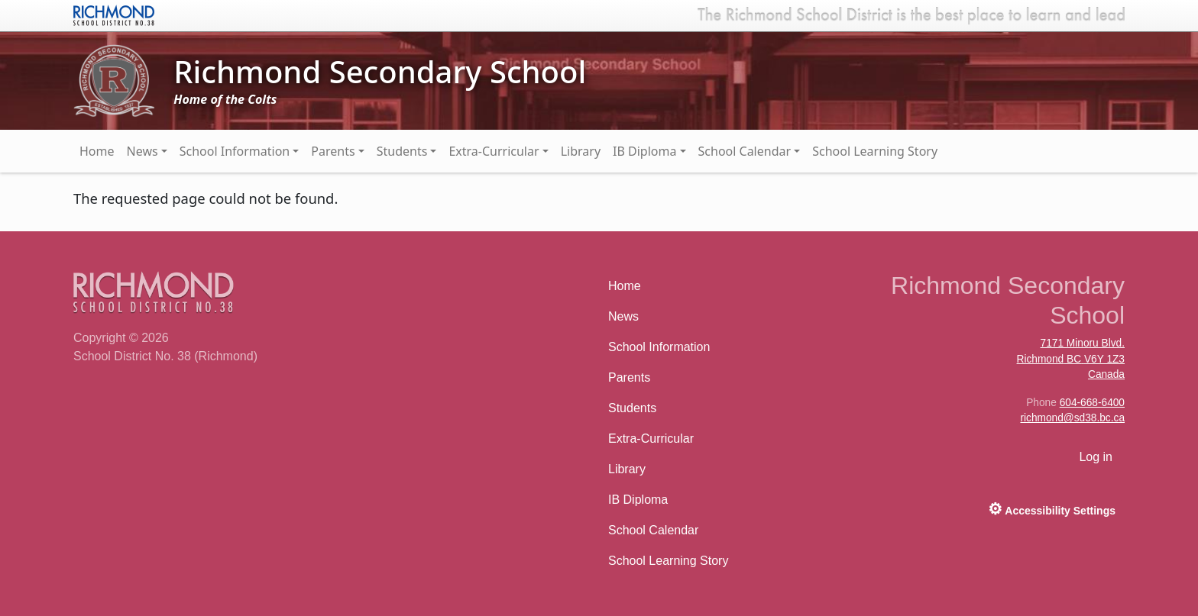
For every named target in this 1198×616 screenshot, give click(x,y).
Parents (333, 151)
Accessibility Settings (1051, 509)
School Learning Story (874, 151)
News (142, 151)
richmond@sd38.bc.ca (1072, 418)
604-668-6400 (1092, 402)
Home (97, 151)
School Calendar (745, 151)
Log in (1095, 456)
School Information (235, 151)
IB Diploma (644, 151)
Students (402, 151)
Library (581, 151)
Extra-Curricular (493, 151)
